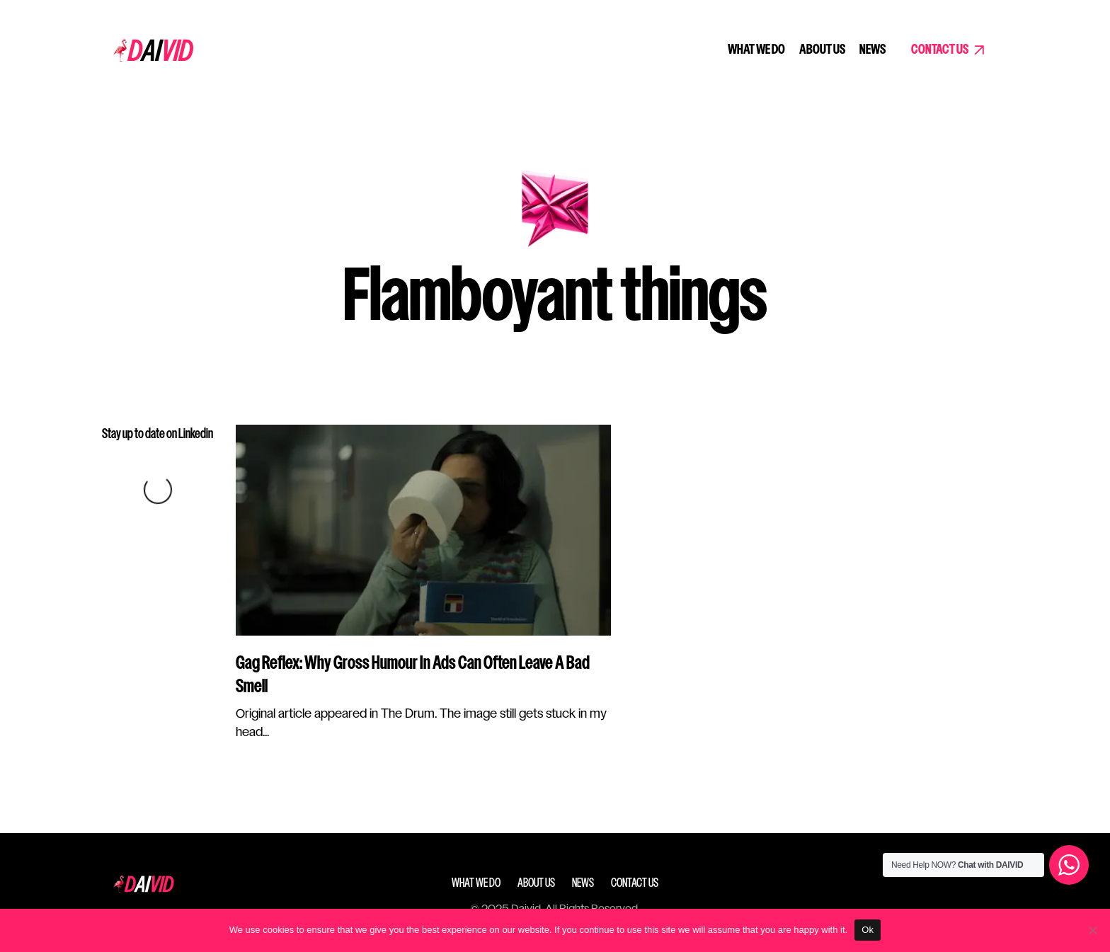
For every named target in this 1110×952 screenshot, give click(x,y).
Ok (868, 929)
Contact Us (939, 50)
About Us (822, 50)
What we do (756, 50)
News (872, 50)
